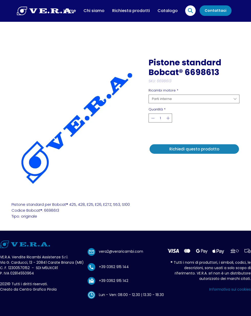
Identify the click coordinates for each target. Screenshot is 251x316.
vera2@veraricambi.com (121, 251)
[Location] (190, 10)
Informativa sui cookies (230, 289)
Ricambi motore (163, 90)
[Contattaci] (216, 10)
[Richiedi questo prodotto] (194, 149)
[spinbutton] (160, 118)
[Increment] (168, 118)
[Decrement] (152, 118)
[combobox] (194, 99)
